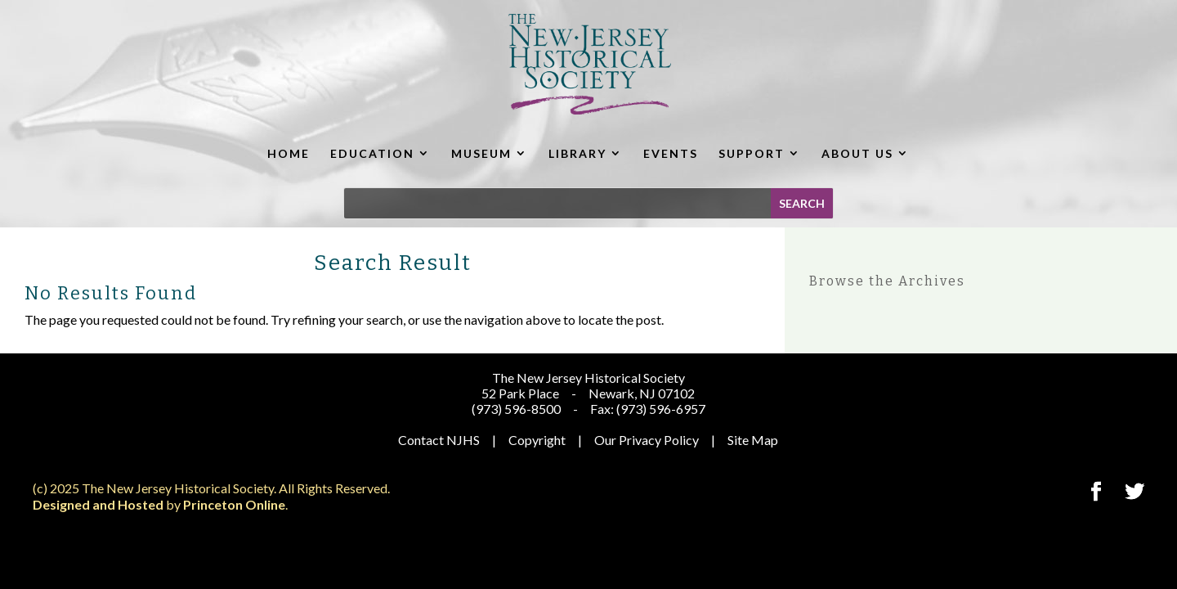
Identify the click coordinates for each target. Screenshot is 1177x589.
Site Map (752, 439)
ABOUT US (857, 153)
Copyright (537, 439)
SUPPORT (751, 153)
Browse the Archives (887, 281)
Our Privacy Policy (646, 439)
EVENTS (670, 153)
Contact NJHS (439, 439)
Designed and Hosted (98, 504)
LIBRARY (577, 153)
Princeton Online (234, 504)
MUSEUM (481, 153)
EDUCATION (372, 153)
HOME (288, 153)
